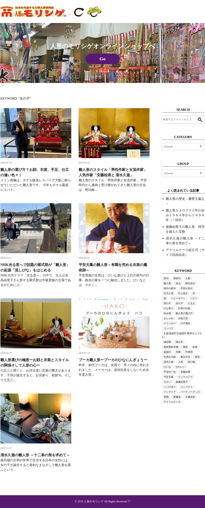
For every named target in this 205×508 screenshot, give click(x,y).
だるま (191, 303)
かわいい (180, 367)
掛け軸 (191, 362)
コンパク (168, 328)
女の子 (179, 303)
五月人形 (168, 293)
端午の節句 (170, 288)
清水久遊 (168, 362)
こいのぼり (170, 386)
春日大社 (185, 357)
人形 (187, 278)
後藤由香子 (182, 382)
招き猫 (167, 313)
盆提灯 (167, 352)
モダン (167, 382)
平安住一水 (170, 372)
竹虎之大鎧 (170, 357)
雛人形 (167, 283)
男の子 (167, 303)
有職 (166, 396)
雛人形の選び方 (184, 313)
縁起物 (167, 342)
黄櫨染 (177, 396)
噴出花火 (190, 283)
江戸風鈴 (185, 323)
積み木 (179, 342)
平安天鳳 (168, 377)
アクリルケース (172, 401)
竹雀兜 (189, 352)
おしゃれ (168, 318)
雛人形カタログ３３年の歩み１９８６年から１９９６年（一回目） (185, 215)
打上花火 (183, 293)
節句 (166, 278)
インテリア (170, 391)
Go (102, 58)
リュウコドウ (185, 377)
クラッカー (170, 323)
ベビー (193, 298)
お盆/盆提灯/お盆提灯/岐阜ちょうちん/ (182, 335)
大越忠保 (190, 396)
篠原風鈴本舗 (171, 347)
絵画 (195, 347)
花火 (178, 283)
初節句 (177, 278)
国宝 (197, 357)
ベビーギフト (178, 298)
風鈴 (185, 347)
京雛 (178, 352)
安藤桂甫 (185, 372)
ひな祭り (168, 308)
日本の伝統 (184, 308)
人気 (180, 362)
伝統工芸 (183, 318)
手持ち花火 (187, 288)
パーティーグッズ (190, 391)
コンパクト (187, 386)
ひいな (167, 367)
